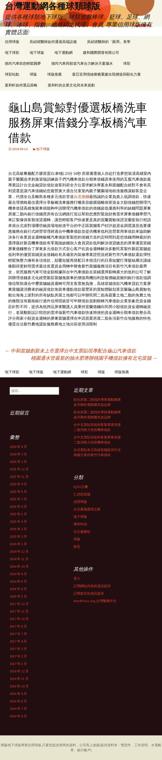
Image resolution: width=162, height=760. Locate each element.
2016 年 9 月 (18, 693)
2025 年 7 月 (18, 499)
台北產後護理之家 (87, 509)
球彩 (126, 63)
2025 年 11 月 (19, 476)
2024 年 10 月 (19, 566)
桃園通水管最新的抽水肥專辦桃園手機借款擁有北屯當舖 (94, 358)
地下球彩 (12, 52)
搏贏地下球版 (11, 745)
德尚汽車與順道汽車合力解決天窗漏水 (82, 63)
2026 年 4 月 (18, 446)
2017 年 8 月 (18, 626)
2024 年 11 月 (19, 559)
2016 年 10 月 (19, 686)
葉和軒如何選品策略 (21, 85)
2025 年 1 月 (18, 544)
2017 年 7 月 (18, 634)
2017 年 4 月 (18, 641)
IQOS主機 (81, 487)
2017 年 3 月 (18, 649)
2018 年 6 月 (18, 589)
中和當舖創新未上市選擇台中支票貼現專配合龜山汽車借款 (70, 351)
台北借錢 (81, 196)
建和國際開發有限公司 (101, 52)
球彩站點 (12, 74)
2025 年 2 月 (18, 536)
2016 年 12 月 (19, 671)
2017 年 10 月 (19, 619)
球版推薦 (54, 74)
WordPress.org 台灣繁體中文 (95, 601)
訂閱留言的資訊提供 (89, 593)
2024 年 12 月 (19, 551)
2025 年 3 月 (18, 529)
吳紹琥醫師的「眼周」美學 (108, 41)
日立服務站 (82, 531)
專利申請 (80, 524)
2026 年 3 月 (18, 454)
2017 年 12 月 (19, 604)
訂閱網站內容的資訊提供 (92, 586)
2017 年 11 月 (19, 611)
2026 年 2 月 (18, 461)
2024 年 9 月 (18, 574)
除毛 (77, 546)
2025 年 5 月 (18, 514)
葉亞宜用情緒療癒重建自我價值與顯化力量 (106, 74)
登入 (77, 578)
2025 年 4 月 (18, 521)
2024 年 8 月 (18, 581)
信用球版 (12, 41)
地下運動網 (63, 52)
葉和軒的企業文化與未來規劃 (71, 85)
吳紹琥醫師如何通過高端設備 (53, 41)
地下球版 (37, 52)
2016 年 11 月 (19, 678)
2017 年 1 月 (18, 663)
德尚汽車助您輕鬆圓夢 (23, 63)
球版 (33, 74)
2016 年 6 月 (18, 716)
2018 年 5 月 (18, 596)
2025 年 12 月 (19, 469)
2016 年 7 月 (18, 708)
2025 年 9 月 (18, 484)
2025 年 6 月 (18, 506)
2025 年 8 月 (18, 491)
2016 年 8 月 (18, 701)
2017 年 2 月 (18, 656)
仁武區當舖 (82, 494)
